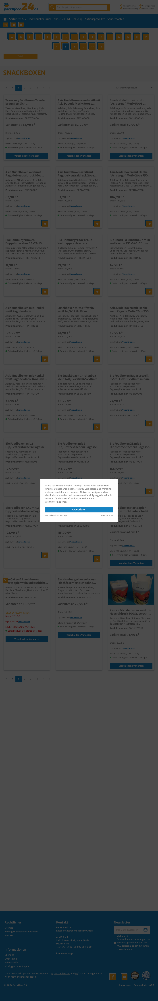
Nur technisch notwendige (56, 515)
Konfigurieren (107, 515)
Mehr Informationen (56, 501)
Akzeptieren (79, 509)
